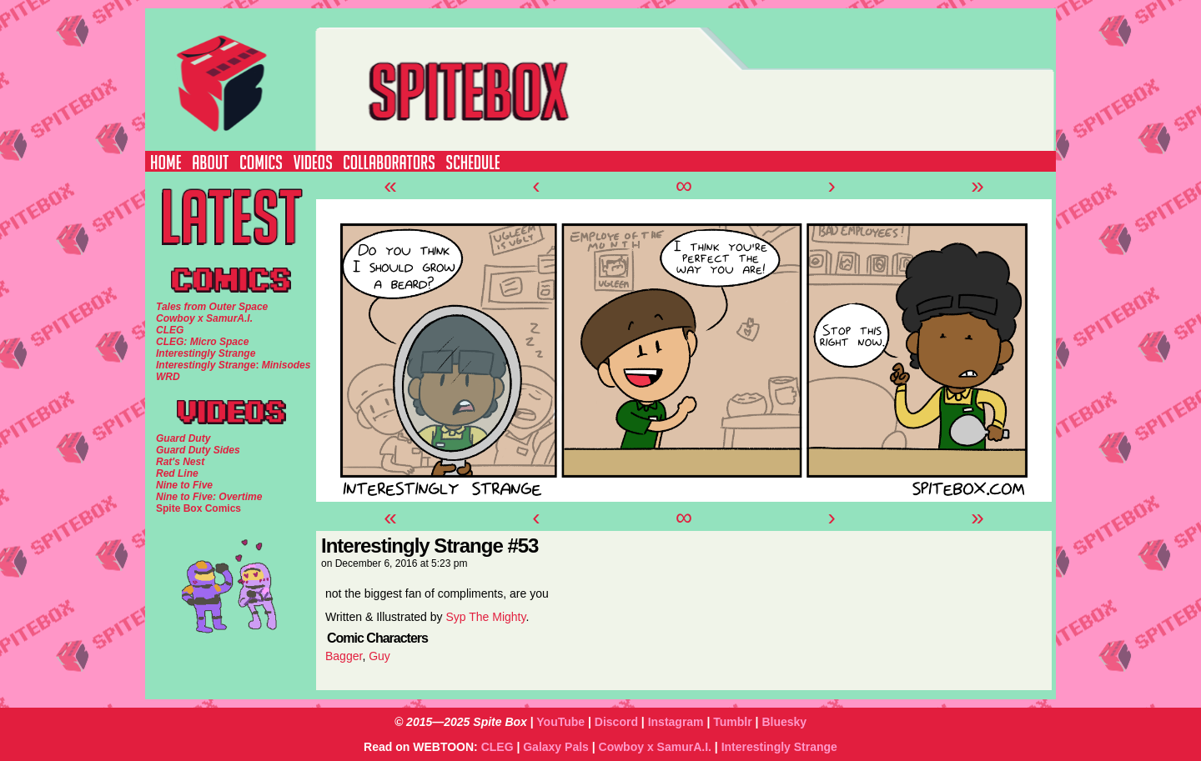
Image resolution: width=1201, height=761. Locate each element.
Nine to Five (184, 485)
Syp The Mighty (485, 616)
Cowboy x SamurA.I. (655, 746)
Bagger (343, 656)
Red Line (177, 473)
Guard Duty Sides (198, 450)
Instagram (676, 721)
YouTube (560, 721)
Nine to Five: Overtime (209, 497)
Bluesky (784, 721)
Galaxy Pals (556, 746)
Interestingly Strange (779, 746)
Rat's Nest (180, 462)
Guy (379, 656)
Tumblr (732, 721)
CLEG (497, 746)
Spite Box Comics (198, 508)
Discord (616, 721)
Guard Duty (183, 438)
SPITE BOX (630, 79)
